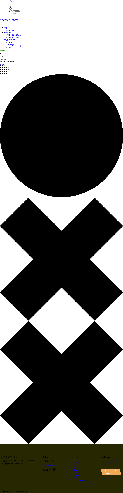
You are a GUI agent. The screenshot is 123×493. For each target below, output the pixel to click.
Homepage (3, 64)
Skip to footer (13, 1)
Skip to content (4, 1)
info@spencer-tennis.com (50, 465)
